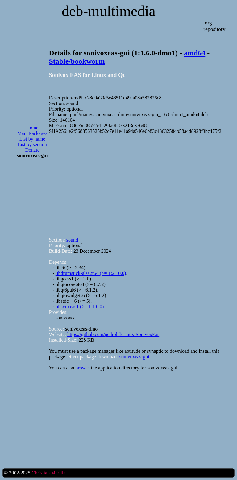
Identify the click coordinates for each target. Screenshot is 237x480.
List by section (32, 144)
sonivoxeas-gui (134, 356)
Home (32, 127)
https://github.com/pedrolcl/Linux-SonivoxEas (113, 334)
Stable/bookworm (77, 61)
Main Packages (32, 133)
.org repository (214, 25)
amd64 (194, 53)
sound (72, 239)
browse (82, 367)
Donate (32, 150)
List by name (32, 138)
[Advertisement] (32, 262)
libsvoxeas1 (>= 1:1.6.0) (80, 306)
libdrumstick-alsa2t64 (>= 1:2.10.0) (91, 273)
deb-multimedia (109, 11)
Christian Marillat (49, 472)
